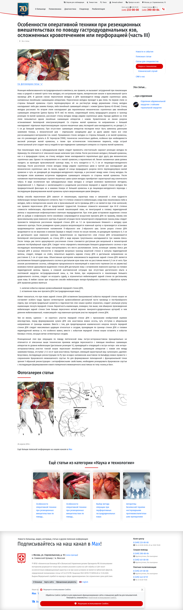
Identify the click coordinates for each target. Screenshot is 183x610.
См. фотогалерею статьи (30, 84)
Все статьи (24, 41)
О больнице (37, 582)
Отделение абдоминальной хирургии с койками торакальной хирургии (153, 104)
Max (70, 449)
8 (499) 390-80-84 (141, 553)
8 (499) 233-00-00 (141, 542)
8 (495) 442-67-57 (140, 577)
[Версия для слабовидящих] (74, 2)
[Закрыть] (142, 589)
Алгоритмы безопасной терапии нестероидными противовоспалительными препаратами (136, 510)
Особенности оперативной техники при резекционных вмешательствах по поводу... (46, 510)
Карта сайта (49, 582)
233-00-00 (130, 10)
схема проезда (71, 555)
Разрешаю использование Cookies (91, 603)
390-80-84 (150, 10)
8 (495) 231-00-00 (140, 571)
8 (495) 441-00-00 (140, 559)
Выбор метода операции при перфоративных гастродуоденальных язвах (105, 510)
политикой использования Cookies (102, 598)
